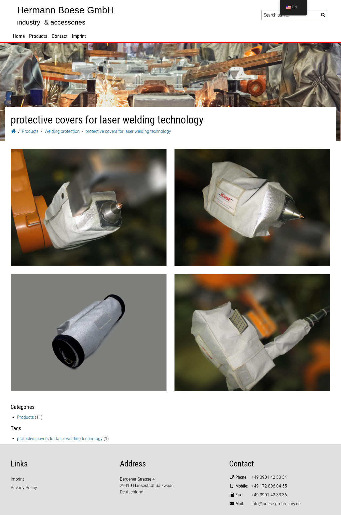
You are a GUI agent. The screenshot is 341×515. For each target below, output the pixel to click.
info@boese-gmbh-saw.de (276, 503)
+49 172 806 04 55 (269, 486)
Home (19, 36)
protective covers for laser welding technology (60, 438)
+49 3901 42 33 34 (269, 477)
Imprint (79, 36)
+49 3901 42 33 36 (269, 494)
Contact (60, 36)
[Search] (323, 15)
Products (38, 36)
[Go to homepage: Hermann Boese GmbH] (64, 15)
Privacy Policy (24, 487)
